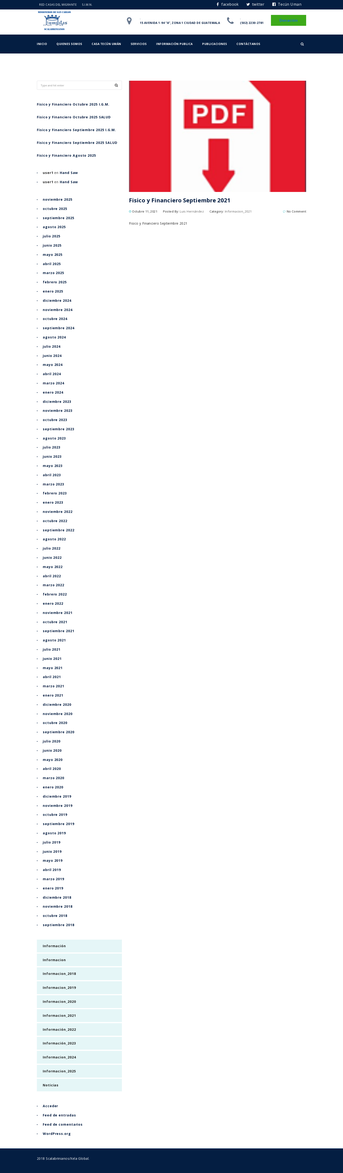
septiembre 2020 (58, 732)
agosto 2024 (54, 337)
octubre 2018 (55, 915)
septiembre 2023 (58, 429)
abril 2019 (52, 869)
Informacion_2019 (59, 987)
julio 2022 (51, 548)
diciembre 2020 (57, 704)
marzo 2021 (53, 686)
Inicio (42, 44)
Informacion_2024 (59, 1057)
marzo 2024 (53, 383)
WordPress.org (57, 1133)
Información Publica (174, 44)
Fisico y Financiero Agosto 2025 (66, 155)
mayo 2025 (53, 254)
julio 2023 (51, 447)
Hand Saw (69, 172)
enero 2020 (53, 787)
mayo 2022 (53, 566)
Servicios (139, 44)
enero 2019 (53, 888)
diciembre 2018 (57, 897)
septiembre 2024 (58, 328)
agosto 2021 (54, 640)
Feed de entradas (59, 1115)
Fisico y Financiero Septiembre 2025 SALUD (77, 142)
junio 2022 (52, 557)
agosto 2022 (54, 539)
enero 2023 (53, 502)
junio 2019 (52, 851)
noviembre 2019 (58, 805)
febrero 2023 (55, 493)
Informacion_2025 (59, 1071)
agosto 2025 (54, 227)
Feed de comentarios (63, 1124)
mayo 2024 (53, 364)
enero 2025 (53, 291)
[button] (302, 44)
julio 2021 (51, 649)
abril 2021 (52, 677)
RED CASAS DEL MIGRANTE (58, 5)
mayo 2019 (53, 860)
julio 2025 (51, 236)
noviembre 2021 (58, 612)
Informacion (54, 960)
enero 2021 (53, 695)
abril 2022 (52, 576)
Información (54, 946)
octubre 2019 (55, 814)
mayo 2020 (53, 759)
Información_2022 (59, 1029)
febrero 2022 (55, 594)
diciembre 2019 (57, 796)
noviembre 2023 (58, 410)
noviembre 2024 (58, 309)
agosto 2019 (54, 833)
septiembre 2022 (58, 530)
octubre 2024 (55, 318)
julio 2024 (51, 346)
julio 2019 (51, 842)
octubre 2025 (55, 208)
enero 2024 (53, 392)
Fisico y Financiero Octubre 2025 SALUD (74, 117)
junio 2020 (52, 750)
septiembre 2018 (58, 925)
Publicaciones (214, 44)
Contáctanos (248, 44)
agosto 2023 (54, 438)
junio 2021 (52, 658)
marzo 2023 (53, 484)
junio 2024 (52, 355)
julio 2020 (51, 741)
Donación (288, 20)
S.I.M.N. (87, 5)
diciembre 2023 (57, 401)
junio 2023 (52, 456)
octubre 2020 (55, 722)
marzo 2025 (53, 273)
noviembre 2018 (58, 906)
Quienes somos (69, 44)
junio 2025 (52, 245)
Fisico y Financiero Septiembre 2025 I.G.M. (76, 130)
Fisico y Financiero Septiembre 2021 (180, 200)
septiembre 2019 (58, 824)
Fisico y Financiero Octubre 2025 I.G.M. (73, 104)
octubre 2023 (55, 420)
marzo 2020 (53, 778)
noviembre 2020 (58, 713)
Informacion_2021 (238, 211)
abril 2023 (52, 475)
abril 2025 (52, 264)
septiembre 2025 (58, 218)
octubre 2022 (55, 521)
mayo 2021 (53, 668)
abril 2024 (52, 374)
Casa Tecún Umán (106, 44)
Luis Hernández (192, 211)
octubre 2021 (55, 622)
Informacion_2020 (59, 1001)
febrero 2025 (55, 282)
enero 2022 (53, 603)
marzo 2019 (53, 879)
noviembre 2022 (58, 511)
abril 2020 (52, 768)
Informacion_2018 (59, 973)
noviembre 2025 (58, 199)
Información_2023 (59, 1043)
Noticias (51, 1085)
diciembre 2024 (57, 300)
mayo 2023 (53, 465)
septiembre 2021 (58, 631)
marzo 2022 (53, 585)
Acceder (50, 1106)
